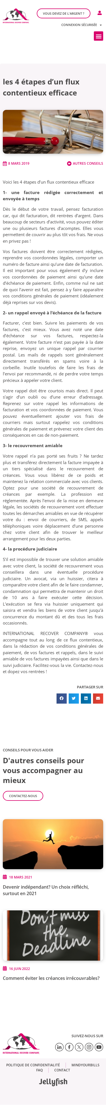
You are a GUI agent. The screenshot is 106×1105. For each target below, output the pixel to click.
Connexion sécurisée (81, 25)
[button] (98, 36)
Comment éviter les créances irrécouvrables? (51, 978)
